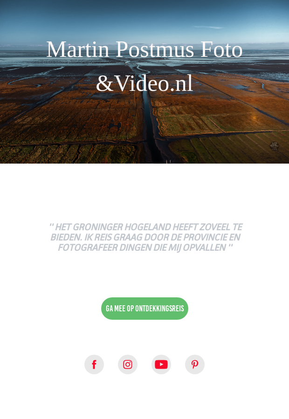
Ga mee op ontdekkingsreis (145, 308)
